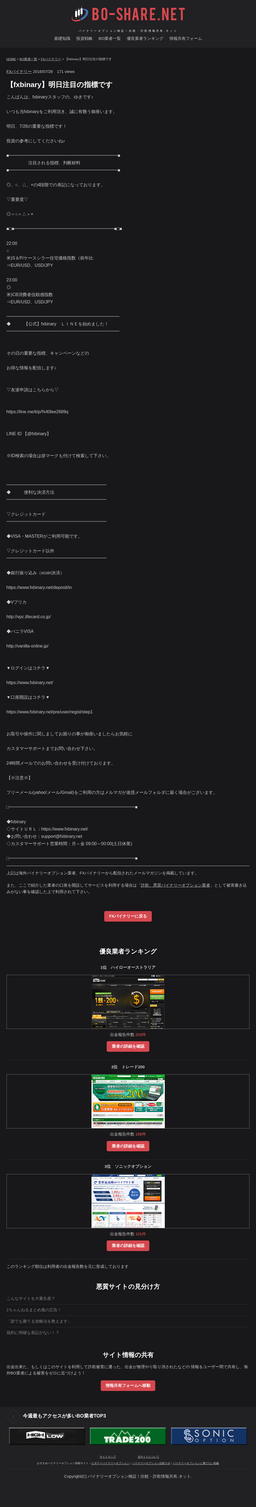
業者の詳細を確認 (128, 1046)
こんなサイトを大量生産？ (31, 1298)
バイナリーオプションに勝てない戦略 (196, 1463)
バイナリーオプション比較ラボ (151, 1463)
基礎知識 (62, 38)
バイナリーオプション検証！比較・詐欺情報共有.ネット (128, 29)
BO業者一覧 (110, 38)
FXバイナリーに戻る (128, 916)
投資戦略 (84, 38)
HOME (11, 59)
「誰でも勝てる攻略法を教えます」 (39, 1321)
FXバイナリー (51, 59)
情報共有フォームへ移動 (128, 1385)
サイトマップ (108, 1456)
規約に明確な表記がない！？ (33, 1332)
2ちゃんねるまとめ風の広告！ (34, 1310)
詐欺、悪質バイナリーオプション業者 (175, 885)
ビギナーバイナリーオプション (110, 1463)
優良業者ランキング (145, 38)
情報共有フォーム (185, 38)
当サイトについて (148, 1456)
